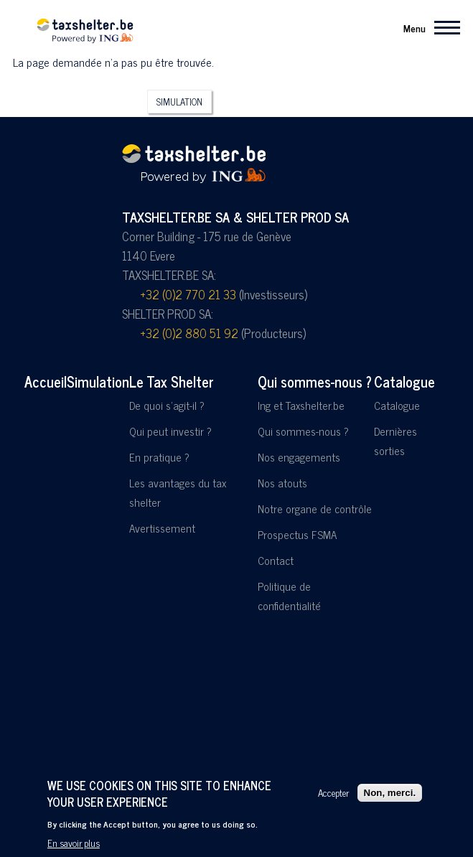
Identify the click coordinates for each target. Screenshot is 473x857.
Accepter (333, 794)
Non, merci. (390, 793)
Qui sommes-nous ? (315, 381)
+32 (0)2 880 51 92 (189, 333)
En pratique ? (159, 457)
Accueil (45, 381)
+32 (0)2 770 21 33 (188, 294)
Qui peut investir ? (170, 431)
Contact (276, 560)
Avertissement (162, 528)
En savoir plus (73, 844)
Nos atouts (282, 483)
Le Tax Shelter (171, 381)
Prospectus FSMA (297, 534)
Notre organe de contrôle (315, 509)
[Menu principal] (427, 27)
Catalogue (404, 381)
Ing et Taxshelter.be (301, 405)
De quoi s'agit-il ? (167, 405)
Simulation (179, 101)
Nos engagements (299, 457)
